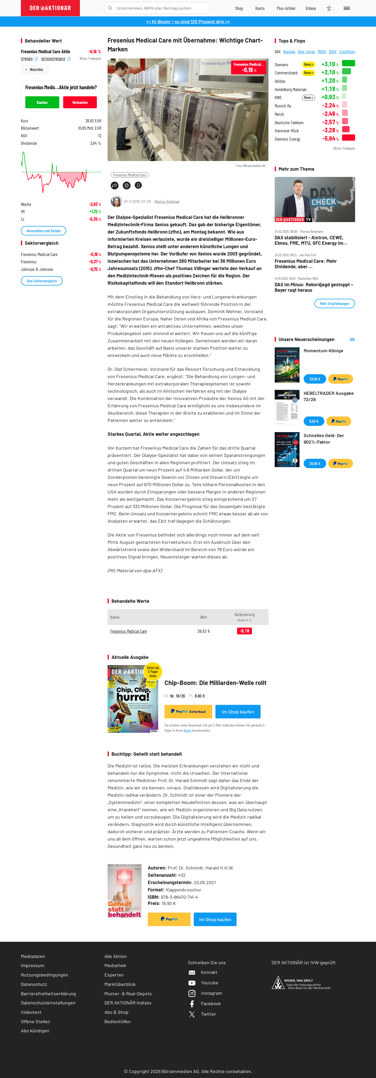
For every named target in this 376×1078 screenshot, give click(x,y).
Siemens (281, 64)
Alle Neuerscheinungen (346, 339)
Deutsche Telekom (289, 122)
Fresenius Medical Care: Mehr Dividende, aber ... (306, 263)
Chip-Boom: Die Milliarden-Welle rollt (215, 682)
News (308, 64)
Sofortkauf (188, 711)
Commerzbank (286, 72)
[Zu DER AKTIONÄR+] (286, 8)
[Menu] (346, 8)
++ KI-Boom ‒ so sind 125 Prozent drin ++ (188, 21)
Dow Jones (306, 51)
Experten (114, 975)
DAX (278, 51)
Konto (187, 730)
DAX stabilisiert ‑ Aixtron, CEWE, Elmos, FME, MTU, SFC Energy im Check (309, 240)
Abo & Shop (116, 1012)
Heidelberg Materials (291, 89)
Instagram (205, 993)
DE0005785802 (55, 58)
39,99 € (314, 378)
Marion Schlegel (167, 201)
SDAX (333, 51)
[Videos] (310, 8)
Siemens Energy (287, 139)
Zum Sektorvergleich (42, 280)
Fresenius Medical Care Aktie (45, 51)
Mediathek (115, 965)
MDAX (322, 51)
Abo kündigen (35, 1030)
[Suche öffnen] (110, 8)
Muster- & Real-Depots (128, 993)
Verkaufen (80, 102)
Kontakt (203, 972)
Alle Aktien (115, 956)
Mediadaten (33, 956)
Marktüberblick (120, 984)
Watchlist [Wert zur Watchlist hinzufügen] (36, 69)
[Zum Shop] (239, 8)
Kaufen (42, 102)
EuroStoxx (347, 51)
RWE (278, 97)
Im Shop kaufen (238, 711)
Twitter (202, 1014)
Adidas (280, 81)
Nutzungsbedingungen (44, 975)
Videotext (31, 1012)
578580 (29, 58)
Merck (279, 114)
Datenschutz (34, 984)
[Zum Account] (260, 8)
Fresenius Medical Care (129, 174)
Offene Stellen (35, 1021)
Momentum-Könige (323, 350)
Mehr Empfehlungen (334, 303)
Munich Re (283, 106)
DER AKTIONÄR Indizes (127, 1002)
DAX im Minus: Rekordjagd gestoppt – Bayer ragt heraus (314, 287)
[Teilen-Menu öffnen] (115, 185)
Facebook (204, 1003)
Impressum (32, 965)
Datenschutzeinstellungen (48, 1002)
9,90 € (314, 421)
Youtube (203, 982)
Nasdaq (289, 51)
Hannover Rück (287, 130)
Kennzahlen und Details (44, 230)
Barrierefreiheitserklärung (48, 993)
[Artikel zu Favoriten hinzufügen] (138, 185)
